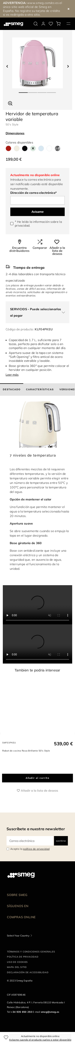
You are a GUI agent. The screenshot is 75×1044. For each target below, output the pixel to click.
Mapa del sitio (17, 975)
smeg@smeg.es (50, 1020)
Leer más (12, 375)
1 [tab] (23, 91)
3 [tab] (42, 91)
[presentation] (37, 604)
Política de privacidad (22, 965)
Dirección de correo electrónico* (33, 193)
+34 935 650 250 (21, 1020)
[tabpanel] (37, 62)
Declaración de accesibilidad (27, 981)
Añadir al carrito (38, 786)
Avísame (38, 212)
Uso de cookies (17, 970)
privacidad (22, 225)
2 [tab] (33, 91)
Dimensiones (15, 133)
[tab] (11, 389)
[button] (10, 103)
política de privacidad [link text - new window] (36, 857)
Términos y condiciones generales (31, 960)
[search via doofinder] (35, 23)
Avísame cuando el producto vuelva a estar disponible (40, 1039)
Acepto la (30, 857)
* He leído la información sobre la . (38, 223)
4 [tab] (51, 91)
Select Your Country (18, 944)
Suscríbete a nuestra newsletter (36, 837)
